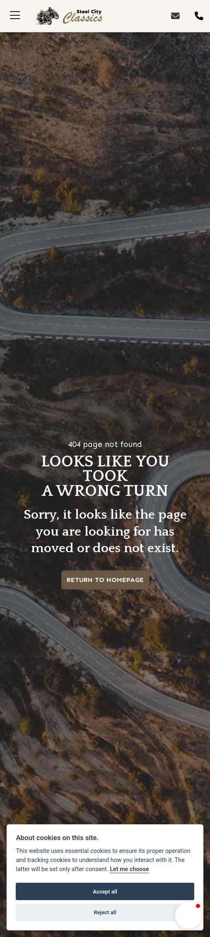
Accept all (105, 892)
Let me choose (129, 869)
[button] (188, 915)
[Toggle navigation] (15, 16)
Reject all (105, 912)
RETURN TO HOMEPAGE (105, 580)
